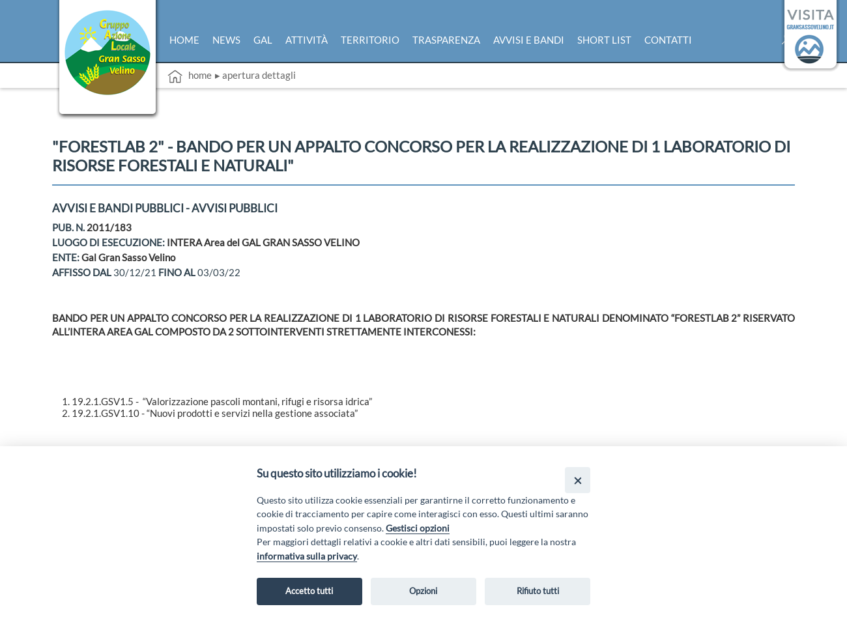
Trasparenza (446, 40)
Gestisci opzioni (418, 528)
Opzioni (423, 591)
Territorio (370, 40)
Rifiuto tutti (538, 591)
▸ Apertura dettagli (255, 75)
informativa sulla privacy (307, 556)
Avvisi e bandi (528, 40)
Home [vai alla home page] (189, 76)
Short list (604, 40)
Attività (306, 40)
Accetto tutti (309, 591)
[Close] (577, 479)
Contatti (668, 40)
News (226, 40)
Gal (262, 40)
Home (184, 40)
